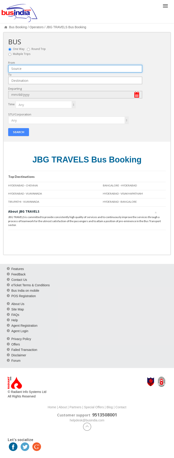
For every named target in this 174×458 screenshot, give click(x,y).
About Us (17, 303)
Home (52, 407)
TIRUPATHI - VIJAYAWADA (23, 201)
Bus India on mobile (25, 290)
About (62, 407)
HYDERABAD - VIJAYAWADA (25, 193)
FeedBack (18, 274)
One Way (20, 49)
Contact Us (19, 279)
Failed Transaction (24, 349)
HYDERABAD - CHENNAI (23, 185)
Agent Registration (24, 325)
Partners (75, 407)
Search (18, 132)
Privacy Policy (21, 339)
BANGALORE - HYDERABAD (120, 185)
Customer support (73, 414)
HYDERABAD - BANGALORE (120, 201)
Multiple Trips (21, 54)
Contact (120, 407)
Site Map (17, 309)
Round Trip (39, 49)
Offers (15, 344)
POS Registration (23, 296)
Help (14, 320)
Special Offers (94, 407)
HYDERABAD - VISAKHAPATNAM (123, 193)
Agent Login (19, 331)
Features (17, 268)
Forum (15, 360)
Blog (109, 407)
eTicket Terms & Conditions (30, 285)
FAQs (15, 314)
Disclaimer (18, 355)
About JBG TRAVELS (82, 211)
